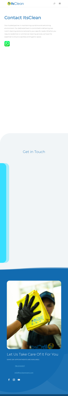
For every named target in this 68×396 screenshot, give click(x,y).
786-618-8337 (20, 366)
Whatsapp (17, 363)
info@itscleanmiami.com (24, 373)
